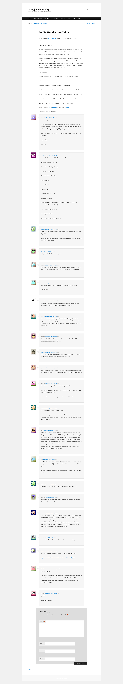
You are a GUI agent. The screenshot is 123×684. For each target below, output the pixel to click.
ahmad (42, 569)
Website (41, 658)
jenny (42, 551)
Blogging (56, 18)
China (49, 107)
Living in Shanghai (38, 18)
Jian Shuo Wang (44, 23)
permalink (67, 107)
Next (93, 23)
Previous (88, 23)
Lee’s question (52, 38)
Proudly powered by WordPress (61, 678)
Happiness (62, 18)
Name (42, 643)
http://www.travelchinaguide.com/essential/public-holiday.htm (58, 557)
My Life (69, 18)
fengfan (42, 229)
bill (41, 283)
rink (42, 251)
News (74, 18)
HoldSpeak (30, 669)
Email (42, 651)
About (79, 18)
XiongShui (43, 155)
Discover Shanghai (48, 18)
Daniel (42, 352)
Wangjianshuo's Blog (38, 9)
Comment (42, 622)
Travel (30, 18)
